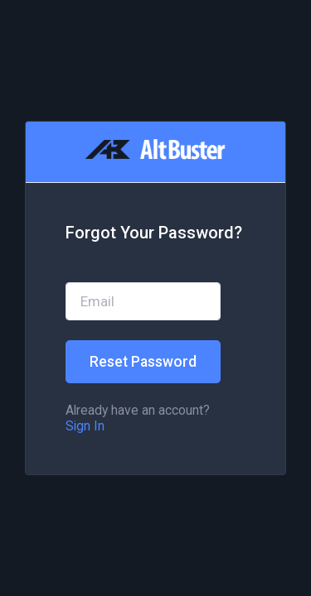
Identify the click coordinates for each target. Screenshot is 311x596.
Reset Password (143, 361)
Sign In (85, 426)
